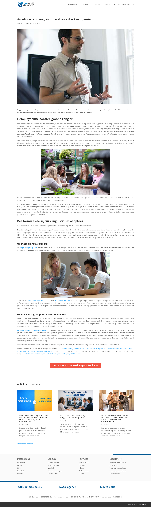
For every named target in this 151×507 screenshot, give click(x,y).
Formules (96, 4)
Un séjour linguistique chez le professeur (32, 330)
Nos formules (36, 23)
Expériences (108, 4)
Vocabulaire (52, 468)
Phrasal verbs (53, 474)
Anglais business (54, 462)
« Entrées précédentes (25, 444)
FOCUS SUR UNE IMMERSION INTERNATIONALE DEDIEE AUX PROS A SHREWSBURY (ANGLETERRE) (115, 418)
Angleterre (21, 462)
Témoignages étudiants (118, 468)
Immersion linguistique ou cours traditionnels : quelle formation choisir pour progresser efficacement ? (33, 418)
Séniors (81, 474)
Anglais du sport (53, 465)
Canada (20, 474)
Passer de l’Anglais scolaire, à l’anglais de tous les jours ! (73, 416)
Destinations (72, 4)
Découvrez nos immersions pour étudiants (75, 365)
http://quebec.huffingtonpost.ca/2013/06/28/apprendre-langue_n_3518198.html (53, 354)
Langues (85, 4)
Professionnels (84, 471)
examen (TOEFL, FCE (62, 300)
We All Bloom (143, 504)
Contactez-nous (124, 4)
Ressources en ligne (55, 471)
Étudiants (28, 23)
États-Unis (20, 471)
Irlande (19, 465)
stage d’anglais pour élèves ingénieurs (43, 314)
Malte (19, 468)
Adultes (81, 468)
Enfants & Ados (84, 462)
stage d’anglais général (28, 248)
